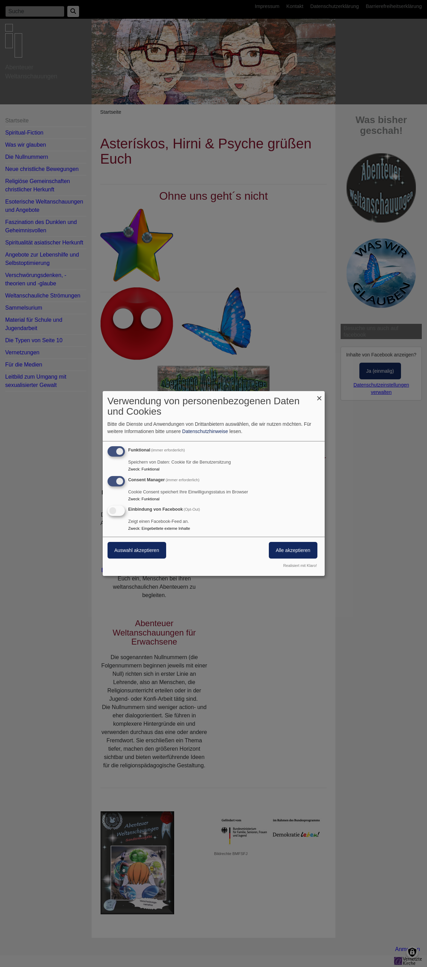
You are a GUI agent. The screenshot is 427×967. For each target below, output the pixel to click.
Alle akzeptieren (293, 550)
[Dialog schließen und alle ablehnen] (319, 395)
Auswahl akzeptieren (136, 550)
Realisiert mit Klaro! (300, 565)
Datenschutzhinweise (205, 431)
